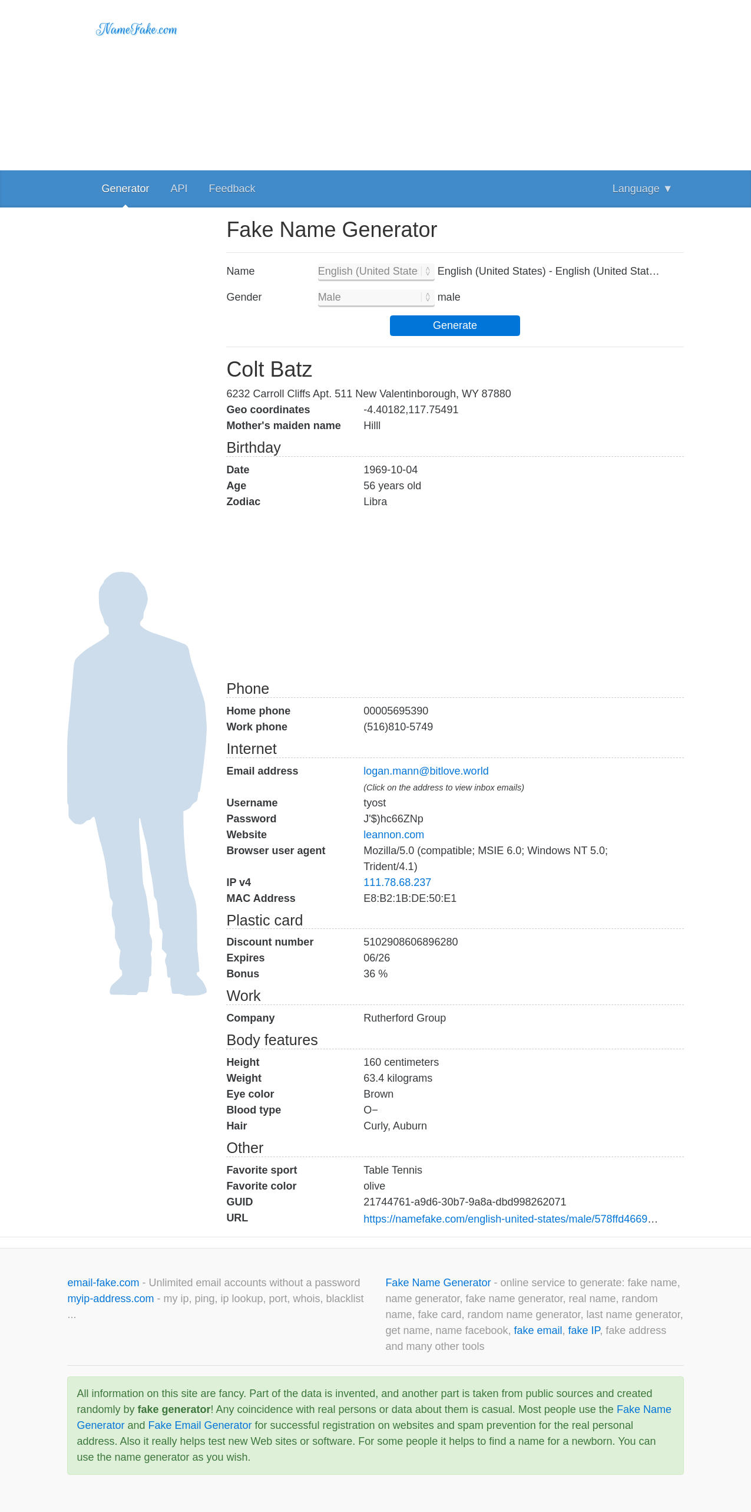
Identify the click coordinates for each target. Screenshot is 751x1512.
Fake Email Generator (200, 1425)
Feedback (232, 189)
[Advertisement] (454, 82)
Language (643, 189)
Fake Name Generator (439, 1283)
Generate (455, 325)
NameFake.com (137, 29)
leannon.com (393, 835)
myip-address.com (110, 1299)
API (178, 189)
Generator (125, 189)
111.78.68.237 (397, 882)
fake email (538, 1330)
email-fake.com (104, 1283)
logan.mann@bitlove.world (425, 771)
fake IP (584, 1330)
